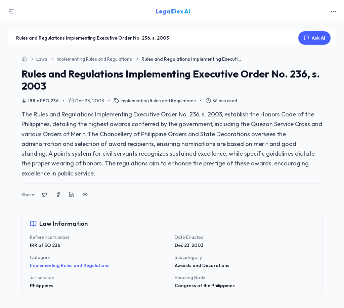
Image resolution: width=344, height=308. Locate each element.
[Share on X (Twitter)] (44, 194)
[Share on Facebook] (58, 194)
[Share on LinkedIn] (71, 194)
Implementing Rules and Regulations (70, 265)
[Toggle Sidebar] (11, 11)
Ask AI (314, 38)
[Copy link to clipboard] (85, 194)
